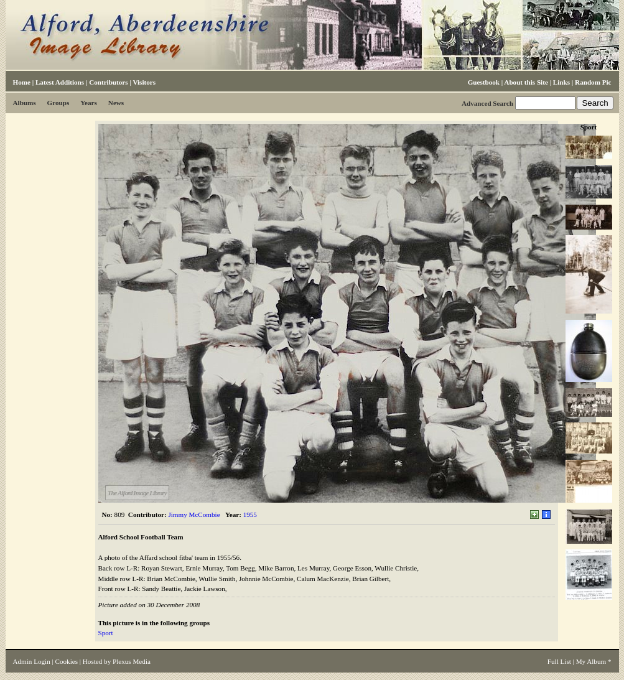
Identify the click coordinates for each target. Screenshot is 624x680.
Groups (58, 102)
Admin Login (31, 661)
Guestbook (484, 82)
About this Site (525, 82)
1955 (250, 514)
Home (21, 82)
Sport (105, 632)
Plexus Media (132, 661)
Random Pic (593, 82)
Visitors (144, 82)
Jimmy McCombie (194, 514)
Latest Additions (59, 82)
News (116, 102)
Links (561, 82)
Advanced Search (487, 103)
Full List (559, 661)
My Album (591, 661)
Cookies (66, 661)
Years (88, 102)
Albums (24, 102)
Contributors (108, 82)
